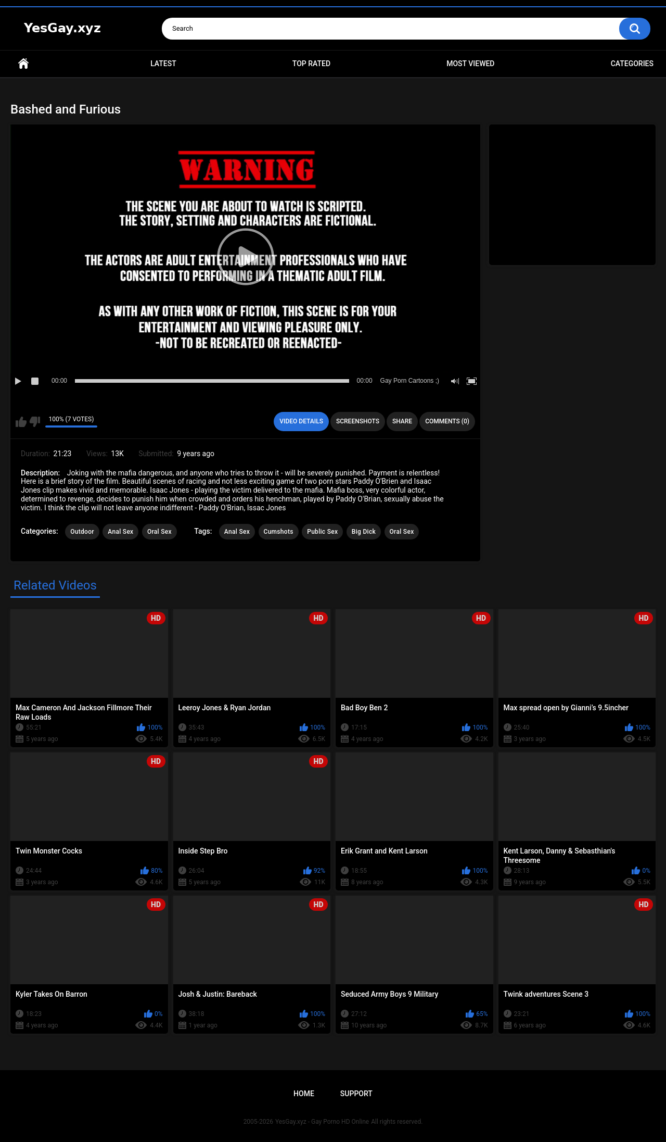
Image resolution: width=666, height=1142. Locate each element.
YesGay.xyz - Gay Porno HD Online (322, 1121)
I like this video (21, 422)
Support (356, 1093)
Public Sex (322, 531)
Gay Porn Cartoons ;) (409, 380)
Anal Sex (120, 531)
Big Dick (364, 531)
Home (23, 64)
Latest (163, 63)
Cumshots (278, 531)
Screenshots (357, 421)
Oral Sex (159, 531)
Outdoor (82, 531)
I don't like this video (34, 422)
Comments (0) (447, 421)
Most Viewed (470, 63)
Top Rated (311, 63)
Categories (632, 63)
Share (402, 421)
